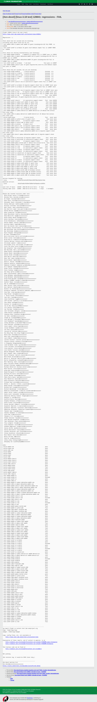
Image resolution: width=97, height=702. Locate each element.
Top (4, 10)
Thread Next (24, 13)
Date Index (31, 13)
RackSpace (30, 698)
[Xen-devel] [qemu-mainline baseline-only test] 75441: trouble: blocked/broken (35, 670)
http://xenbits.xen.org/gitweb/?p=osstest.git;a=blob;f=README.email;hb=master (31, 642)
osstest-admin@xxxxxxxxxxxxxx (34, 21)
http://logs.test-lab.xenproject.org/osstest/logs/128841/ (22, 34)
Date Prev (5, 13)
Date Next (11, 13)
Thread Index (37, 13)
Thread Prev (17, 13)
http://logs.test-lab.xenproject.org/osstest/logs (22, 637)
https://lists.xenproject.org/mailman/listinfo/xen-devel (21, 666)
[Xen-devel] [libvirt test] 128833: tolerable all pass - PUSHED (30, 671)
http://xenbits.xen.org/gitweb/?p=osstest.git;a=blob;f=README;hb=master (29, 644)
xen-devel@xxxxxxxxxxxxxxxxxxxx (17, 21)
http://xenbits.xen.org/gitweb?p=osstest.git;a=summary (24, 649)
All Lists (8, 10)
